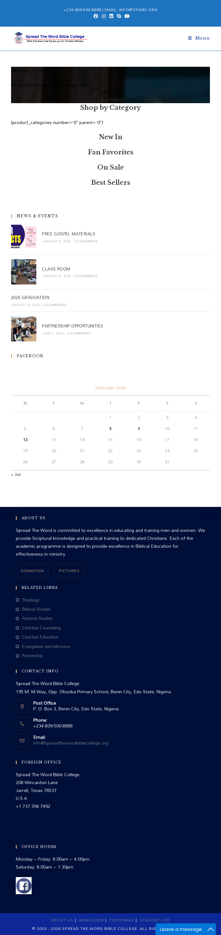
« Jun (16, 474)
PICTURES (69, 570)
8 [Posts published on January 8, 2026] (110, 428)
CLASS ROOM (56, 269)
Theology (31, 600)
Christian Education (40, 637)
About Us (62, 920)
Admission (91, 920)
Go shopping (111, 99)
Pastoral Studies (37, 618)
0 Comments (86, 241)
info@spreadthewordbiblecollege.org (70, 743)
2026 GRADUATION (30, 297)
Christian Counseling (41, 628)
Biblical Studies (36, 609)
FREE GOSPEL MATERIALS (68, 234)
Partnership (32, 655)
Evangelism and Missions (46, 646)
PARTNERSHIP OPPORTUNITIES (72, 326)
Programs (121, 920)
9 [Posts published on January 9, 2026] (139, 428)
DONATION (32, 570)
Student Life (155, 920)
